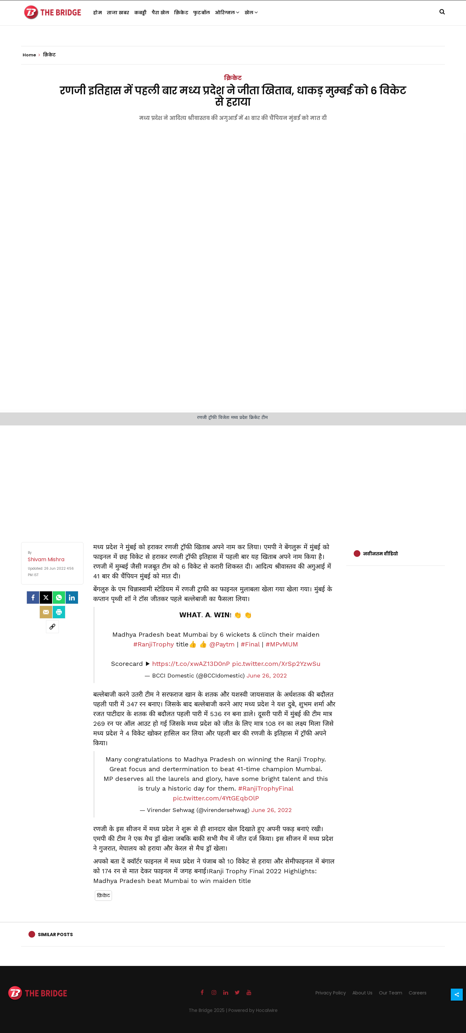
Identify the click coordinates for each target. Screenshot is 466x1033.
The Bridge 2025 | (208, 1010)
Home (31, 55)
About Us (362, 993)
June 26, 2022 (267, 675)
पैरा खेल (161, 12)
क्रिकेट (181, 12)
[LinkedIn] (71, 597)
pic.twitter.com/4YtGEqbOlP (216, 798)
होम (97, 12)
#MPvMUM (282, 644)
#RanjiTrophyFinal (265, 788)
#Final (250, 644)
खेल (251, 12)
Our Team (390, 993)
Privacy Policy (331, 993)
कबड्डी (140, 12)
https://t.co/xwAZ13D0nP (191, 663)
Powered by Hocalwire (253, 1010)
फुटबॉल (201, 12)
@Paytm (222, 644)
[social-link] (52, 626)
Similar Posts (55, 934)
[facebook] (33, 597)
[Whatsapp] (58, 597)
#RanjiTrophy (153, 644)
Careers (418, 993)
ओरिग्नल (227, 12)
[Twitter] (45, 597)
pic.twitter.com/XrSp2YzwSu (276, 663)
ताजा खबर (118, 12)
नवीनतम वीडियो (380, 554)
